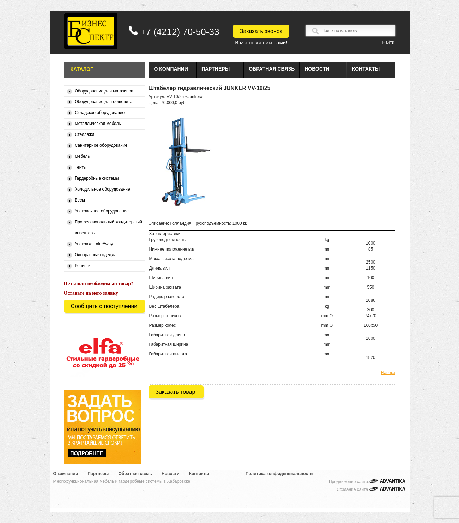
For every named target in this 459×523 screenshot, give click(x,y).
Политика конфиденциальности (279, 473)
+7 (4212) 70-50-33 (179, 31)
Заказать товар (175, 392)
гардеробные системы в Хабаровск (153, 481)
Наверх (388, 372)
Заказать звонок (261, 31)
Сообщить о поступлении (104, 306)
